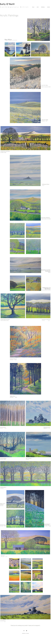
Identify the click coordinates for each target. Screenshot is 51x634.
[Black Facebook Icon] (23, 630)
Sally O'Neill (7, 4)
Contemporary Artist (14, 7)
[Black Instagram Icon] (26, 630)
